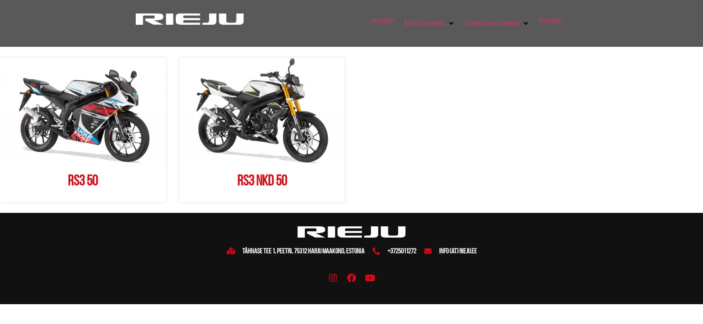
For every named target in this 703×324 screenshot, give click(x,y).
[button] (430, 23)
